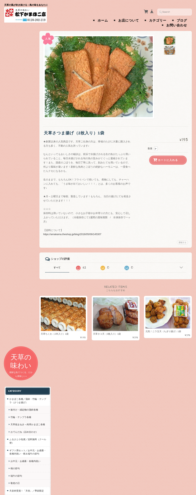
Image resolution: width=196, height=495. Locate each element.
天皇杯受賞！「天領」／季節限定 (21, 193)
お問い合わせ (176, 25)
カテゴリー (157, 21)
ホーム (103, 21)
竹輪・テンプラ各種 (20, 104)
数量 (150, 148)
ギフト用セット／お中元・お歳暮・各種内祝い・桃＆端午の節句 (20, 147)
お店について (128, 21)
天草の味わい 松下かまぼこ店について (21, 289)
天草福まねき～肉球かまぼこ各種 (22, 113)
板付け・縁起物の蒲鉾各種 (22, 95)
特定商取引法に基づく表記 (22, 315)
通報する (182, 242)
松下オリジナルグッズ (20, 202)
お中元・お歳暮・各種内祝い (22, 160)
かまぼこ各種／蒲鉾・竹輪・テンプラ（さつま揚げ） (21, 83)
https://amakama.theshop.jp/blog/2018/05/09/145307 (75, 234)
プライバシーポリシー (21, 305)
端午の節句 (16, 176)
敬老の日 (14, 184)
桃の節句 (14, 169)
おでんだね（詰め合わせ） (21, 124)
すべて (60, 267)
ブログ (182, 21)
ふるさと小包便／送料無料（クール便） (21, 135)
